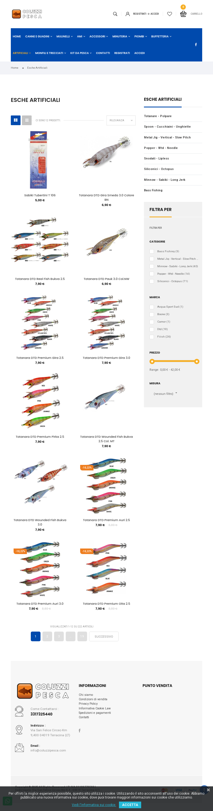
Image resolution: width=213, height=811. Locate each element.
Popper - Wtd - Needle (161, 148)
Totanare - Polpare (158, 116)
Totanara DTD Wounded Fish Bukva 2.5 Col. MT (106, 440)
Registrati (139, 13)
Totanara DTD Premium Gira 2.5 (40, 359)
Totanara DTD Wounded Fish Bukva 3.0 (40, 524)
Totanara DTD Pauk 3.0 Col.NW (107, 279)
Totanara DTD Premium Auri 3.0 (40, 606)
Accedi (139, 53)
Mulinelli (63, 36)
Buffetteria (160, 36)
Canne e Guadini (37, 36)
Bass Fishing (153, 190)
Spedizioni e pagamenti (95, 716)
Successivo (104, 640)
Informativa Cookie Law (95, 711)
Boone (163, 314)
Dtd (162, 329)
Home (17, 36)
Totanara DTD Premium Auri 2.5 (106, 522)
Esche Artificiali (163, 99)
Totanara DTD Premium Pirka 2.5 (40, 438)
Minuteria (119, 36)
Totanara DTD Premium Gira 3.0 (106, 359)
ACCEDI (155, 13)
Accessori (97, 36)
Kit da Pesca (79, 53)
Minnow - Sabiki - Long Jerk (164, 180)
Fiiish (164, 336)
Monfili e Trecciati (49, 53)
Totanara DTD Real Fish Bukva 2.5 (40, 279)
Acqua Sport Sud (170, 306)
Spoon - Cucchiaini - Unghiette (167, 126)
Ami (79, 36)
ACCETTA (130, 805)
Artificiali (20, 53)
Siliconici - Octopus (159, 169)
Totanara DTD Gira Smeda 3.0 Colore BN (106, 197)
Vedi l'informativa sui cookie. (94, 805)
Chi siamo (86, 698)
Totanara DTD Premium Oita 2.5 (106, 606)
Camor (163, 321)
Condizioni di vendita (93, 702)
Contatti (103, 53)
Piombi (139, 36)
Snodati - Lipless (156, 158)
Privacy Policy (88, 707)
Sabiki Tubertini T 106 (40, 195)
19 (82, 639)
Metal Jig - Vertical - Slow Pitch (167, 137)
